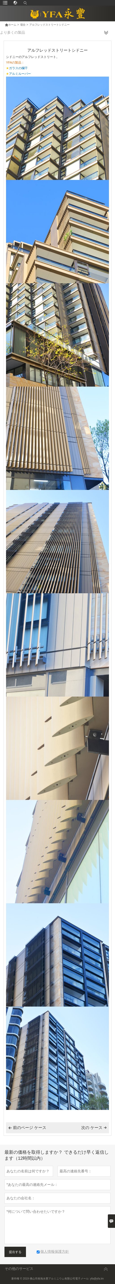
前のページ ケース (27, 1128)
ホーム (10, 24)
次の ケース (94, 1128)
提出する (15, 1252)
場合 (23, 24)
